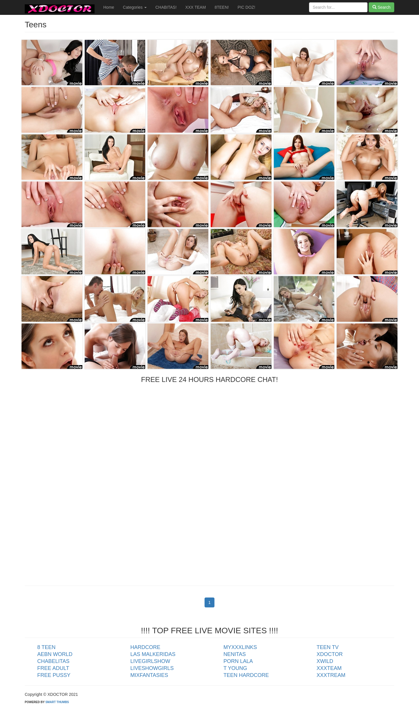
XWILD (325, 661)
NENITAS (234, 654)
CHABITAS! (166, 7)
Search (381, 7)
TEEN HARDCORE (246, 675)
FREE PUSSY (53, 675)
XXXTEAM (329, 668)
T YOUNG (235, 668)
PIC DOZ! (246, 7)
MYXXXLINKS (240, 647)
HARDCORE (145, 647)
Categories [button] (135, 7)
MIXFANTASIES (149, 675)
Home (108, 7)
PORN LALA (238, 661)
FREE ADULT (53, 668)
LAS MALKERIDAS (152, 654)
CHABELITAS (53, 661)
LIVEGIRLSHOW (150, 661)
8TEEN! (221, 7)
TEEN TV (328, 647)
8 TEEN (46, 647)
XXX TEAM (195, 7)
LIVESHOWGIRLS (152, 668)
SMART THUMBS (57, 702)
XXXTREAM (331, 675)
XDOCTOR (330, 654)
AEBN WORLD (54, 654)
